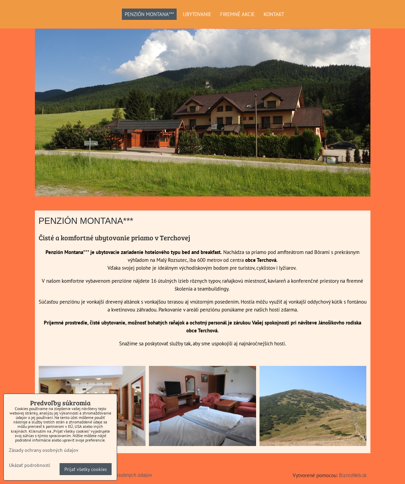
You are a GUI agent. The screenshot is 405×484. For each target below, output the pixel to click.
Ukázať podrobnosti (29, 465)
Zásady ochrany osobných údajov (43, 450)
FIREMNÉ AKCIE (237, 14)
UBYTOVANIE (197, 14)
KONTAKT (274, 14)
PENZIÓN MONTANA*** (149, 14)
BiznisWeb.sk (353, 475)
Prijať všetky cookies (85, 469)
